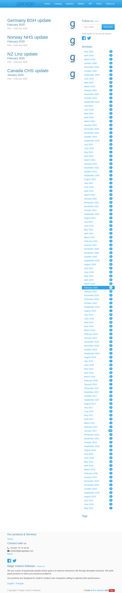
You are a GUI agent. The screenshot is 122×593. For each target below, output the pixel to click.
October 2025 (98, 70)
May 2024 (98, 113)
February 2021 (98, 241)
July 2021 (98, 221)
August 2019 (98, 310)
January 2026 (98, 63)
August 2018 (98, 357)
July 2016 (98, 454)
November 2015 (98, 484)
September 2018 (98, 353)
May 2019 (98, 322)
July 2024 (98, 105)
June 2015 (98, 504)
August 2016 (98, 450)
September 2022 (98, 175)
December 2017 (98, 388)
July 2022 (98, 183)
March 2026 (98, 59)
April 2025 (98, 82)
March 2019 (98, 330)
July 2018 (98, 361)
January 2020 (98, 291)
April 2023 (98, 156)
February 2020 (98, 287)
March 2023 (98, 159)
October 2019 (98, 303)
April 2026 (98, 55)
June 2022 (98, 187)
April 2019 (98, 326)
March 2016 (98, 469)
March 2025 (98, 86)
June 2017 (98, 411)
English (10, 583)
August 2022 (98, 179)
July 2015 (98, 500)
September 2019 (98, 307)
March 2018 (98, 376)
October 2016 (98, 442)
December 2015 (98, 481)
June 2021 (98, 225)
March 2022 (98, 194)
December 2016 (98, 434)
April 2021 (98, 233)
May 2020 (98, 276)
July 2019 (98, 314)
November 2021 (98, 206)
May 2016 (98, 461)
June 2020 (98, 272)
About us (41, 566)
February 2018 (98, 380)
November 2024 (98, 94)
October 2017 (98, 395)
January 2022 (98, 198)
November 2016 (98, 438)
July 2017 (98, 407)
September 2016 (98, 446)
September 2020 (98, 260)
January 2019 (98, 337)
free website (98, 590)
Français (20, 583)
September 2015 (98, 492)
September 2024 (98, 101)
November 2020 (98, 252)
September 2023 (98, 140)
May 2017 (98, 415)
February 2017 (98, 426)
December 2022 (98, 167)
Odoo (112, 590)
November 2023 (98, 132)
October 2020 (98, 256)
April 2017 (98, 419)
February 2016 (98, 473)
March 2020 (98, 283)
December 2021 (98, 202)
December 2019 (98, 295)
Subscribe (108, 27)
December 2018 (98, 341)
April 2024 (98, 117)
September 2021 (98, 214)
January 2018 (98, 384)
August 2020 (98, 264)
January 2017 (98, 430)
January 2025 (98, 90)
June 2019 (98, 318)
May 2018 (98, 368)
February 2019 (98, 334)
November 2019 (98, 299)
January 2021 (98, 245)
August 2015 (98, 496)
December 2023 (98, 129)
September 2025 (98, 74)
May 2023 (98, 152)
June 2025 (98, 78)
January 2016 (98, 477)
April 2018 (98, 372)
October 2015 (98, 488)
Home (10, 539)
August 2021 (98, 218)
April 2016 (98, 465)
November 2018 (98, 345)
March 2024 (98, 121)
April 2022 (98, 190)
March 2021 (98, 237)
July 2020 (98, 268)
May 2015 (98, 508)
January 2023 (98, 163)
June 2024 (98, 109)
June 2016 (98, 457)
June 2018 (98, 365)
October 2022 (98, 171)
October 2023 (98, 136)
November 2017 (98, 392)
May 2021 (98, 229)
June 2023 (98, 148)
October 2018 (98, 349)
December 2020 (98, 248)
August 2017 (98, 403)
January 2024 (98, 125)
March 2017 (98, 423)
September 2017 (98, 399)
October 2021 (98, 210)
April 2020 (98, 279)
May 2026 (98, 51)
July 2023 (98, 144)
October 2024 (98, 98)
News (10, 554)
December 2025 (98, 67)
